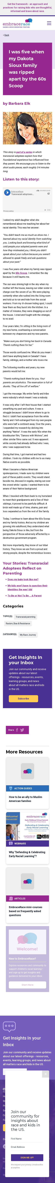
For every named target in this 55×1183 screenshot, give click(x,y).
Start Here (27, 984)
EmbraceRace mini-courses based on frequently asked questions (25, 911)
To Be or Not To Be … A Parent (25, 595)
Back (7, 35)
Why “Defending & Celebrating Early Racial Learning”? (27, 854)
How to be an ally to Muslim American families (25, 799)
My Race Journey (28, 635)
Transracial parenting (25, 617)
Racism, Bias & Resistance (18, 623)
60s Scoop (21, 273)
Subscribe (23, 698)
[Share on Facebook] (17, 730)
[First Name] (27, 1153)
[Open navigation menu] (42, 23)
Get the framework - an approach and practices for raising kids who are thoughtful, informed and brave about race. (27, 8)
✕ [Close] (45, 1088)
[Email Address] (27, 1161)
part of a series (24, 152)
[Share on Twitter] (22, 730)
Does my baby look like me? (23, 579)
